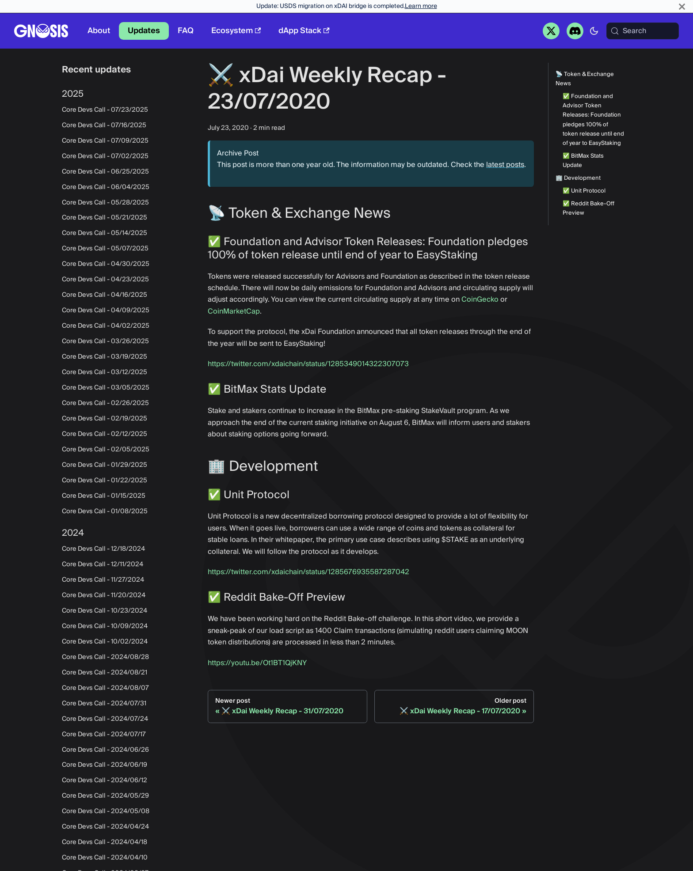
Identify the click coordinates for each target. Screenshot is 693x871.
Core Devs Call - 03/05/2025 (105, 387)
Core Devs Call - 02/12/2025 (104, 434)
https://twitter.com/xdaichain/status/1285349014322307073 (308, 364)
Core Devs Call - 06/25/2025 (105, 172)
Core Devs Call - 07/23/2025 (105, 110)
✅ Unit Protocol (584, 191)
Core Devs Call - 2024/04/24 (105, 827)
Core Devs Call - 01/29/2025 (104, 465)
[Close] (682, 6)
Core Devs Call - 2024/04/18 (104, 842)
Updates (144, 31)
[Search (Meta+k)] (642, 31)
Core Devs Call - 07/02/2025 (105, 156)
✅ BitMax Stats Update (583, 160)
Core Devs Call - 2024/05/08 (105, 811)
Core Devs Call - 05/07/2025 (105, 248)
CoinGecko (480, 299)
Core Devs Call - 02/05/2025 (105, 449)
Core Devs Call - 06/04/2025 (105, 187)
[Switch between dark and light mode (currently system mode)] (594, 31)
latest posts (505, 165)
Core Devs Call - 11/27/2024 (103, 580)
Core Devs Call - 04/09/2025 (105, 310)
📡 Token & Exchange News (585, 79)
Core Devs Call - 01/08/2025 (105, 511)
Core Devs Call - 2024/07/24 (105, 719)
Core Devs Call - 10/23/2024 (104, 611)
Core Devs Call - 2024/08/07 (105, 688)
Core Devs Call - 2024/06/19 (104, 765)
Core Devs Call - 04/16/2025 (104, 295)
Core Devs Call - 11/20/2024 (103, 595)
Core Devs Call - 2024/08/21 (104, 672)
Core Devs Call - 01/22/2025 (104, 480)
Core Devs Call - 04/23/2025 (105, 279)
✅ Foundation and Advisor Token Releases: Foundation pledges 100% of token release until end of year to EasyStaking (593, 120)
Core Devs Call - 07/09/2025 (105, 141)
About (99, 31)
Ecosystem (236, 31)
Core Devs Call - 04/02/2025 (105, 326)
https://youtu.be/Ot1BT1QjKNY (257, 663)
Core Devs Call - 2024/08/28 (105, 657)
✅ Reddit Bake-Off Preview (588, 208)
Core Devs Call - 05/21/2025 (104, 217)
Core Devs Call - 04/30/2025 (105, 264)
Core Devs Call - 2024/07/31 (104, 703)
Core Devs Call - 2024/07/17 (104, 734)
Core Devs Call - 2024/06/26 (105, 750)
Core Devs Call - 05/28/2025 (105, 202)
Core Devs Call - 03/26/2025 (105, 341)
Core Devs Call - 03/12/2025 (104, 372)
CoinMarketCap (234, 311)
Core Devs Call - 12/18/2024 (103, 549)
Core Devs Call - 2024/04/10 (105, 857)
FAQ (186, 31)
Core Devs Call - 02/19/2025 (104, 418)
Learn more (421, 6)
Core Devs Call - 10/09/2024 (105, 626)
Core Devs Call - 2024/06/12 (104, 780)
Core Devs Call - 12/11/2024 (102, 564)
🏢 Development (578, 178)
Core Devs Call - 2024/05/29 (105, 796)
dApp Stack (303, 31)
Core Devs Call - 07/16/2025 (104, 125)
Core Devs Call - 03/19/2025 (104, 357)
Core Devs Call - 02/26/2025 (105, 403)
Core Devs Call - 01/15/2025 (103, 496)
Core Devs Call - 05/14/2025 (104, 233)
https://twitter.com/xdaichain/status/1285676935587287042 (308, 572)
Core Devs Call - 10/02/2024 (105, 641)
